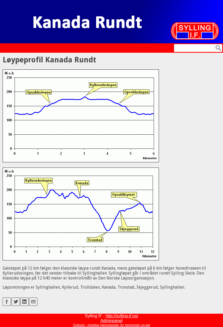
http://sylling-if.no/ (122, 316)
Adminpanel (112, 320)
